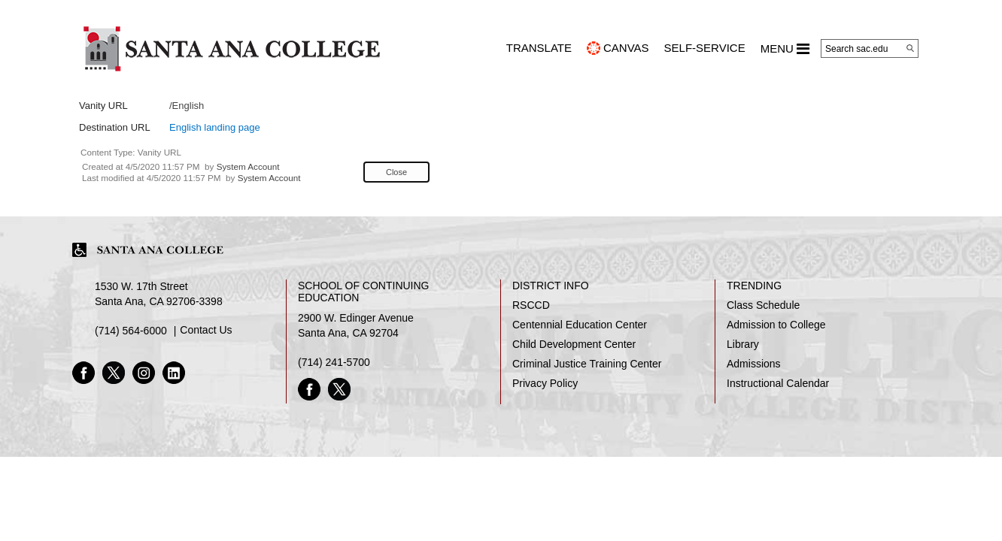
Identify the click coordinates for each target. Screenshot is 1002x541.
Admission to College (776, 325)
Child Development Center (574, 344)
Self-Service (704, 47)
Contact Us (206, 330)
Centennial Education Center (579, 325)
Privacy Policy (545, 383)
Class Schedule (763, 305)
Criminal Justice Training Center (586, 364)
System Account (248, 166)
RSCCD (531, 305)
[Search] (910, 48)
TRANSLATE (539, 47)
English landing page (214, 127)
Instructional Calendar (778, 383)
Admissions (754, 364)
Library (743, 344)
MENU (785, 48)
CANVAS (626, 47)
